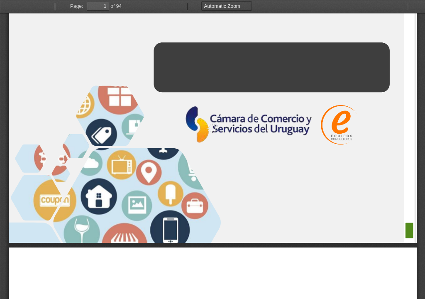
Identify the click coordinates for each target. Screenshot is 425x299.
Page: (76, 6)
